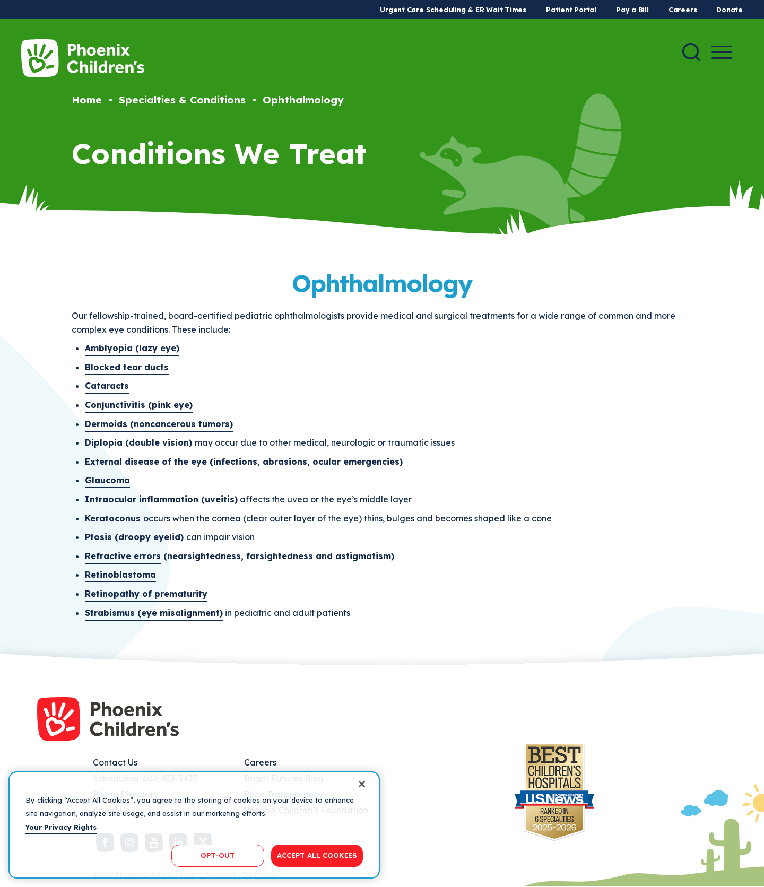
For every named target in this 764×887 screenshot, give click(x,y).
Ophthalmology (303, 99)
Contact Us (115, 762)
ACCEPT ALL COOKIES (317, 855)
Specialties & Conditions (182, 99)
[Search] (691, 52)
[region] (194, 825)
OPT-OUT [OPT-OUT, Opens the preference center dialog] (218, 855)
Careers (682, 9)
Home (87, 99)
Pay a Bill (632, 9)
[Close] (362, 784)
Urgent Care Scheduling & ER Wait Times (453, 9)
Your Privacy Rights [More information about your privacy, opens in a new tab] (61, 827)
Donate (729, 9)
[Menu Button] (721, 52)
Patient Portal (571, 9)
